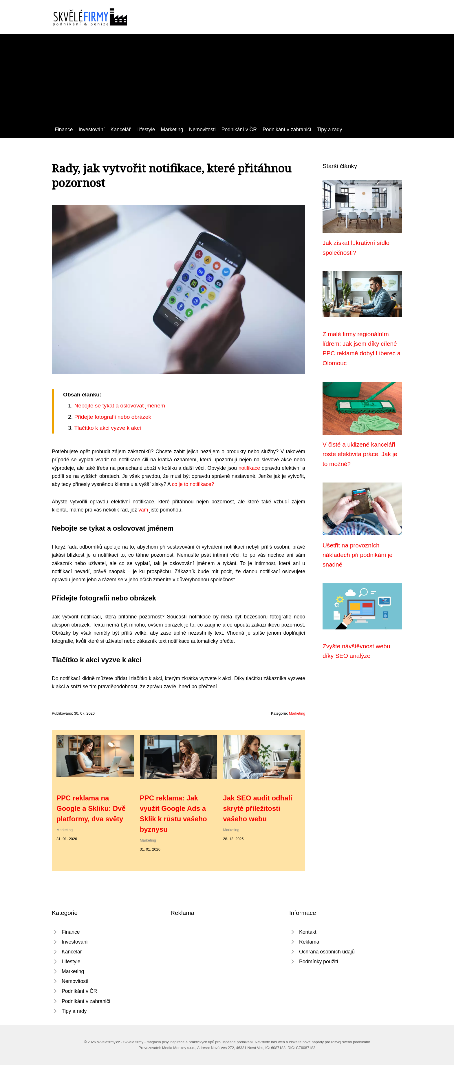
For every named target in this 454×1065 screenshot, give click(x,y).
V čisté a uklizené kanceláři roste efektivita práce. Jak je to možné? (360, 454)
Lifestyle (145, 129)
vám (143, 510)
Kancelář (121, 129)
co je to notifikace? (193, 484)
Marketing (172, 129)
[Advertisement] (227, 82)
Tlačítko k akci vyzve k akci (107, 428)
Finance (64, 129)
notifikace (249, 468)
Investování (92, 129)
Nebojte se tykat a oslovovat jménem (119, 406)
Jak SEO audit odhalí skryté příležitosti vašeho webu (257, 808)
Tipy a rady (329, 129)
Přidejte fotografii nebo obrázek (112, 417)
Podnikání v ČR (239, 129)
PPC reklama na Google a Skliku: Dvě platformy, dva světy (91, 808)
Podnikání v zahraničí (287, 129)
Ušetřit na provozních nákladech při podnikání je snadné (358, 555)
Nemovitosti (202, 129)
